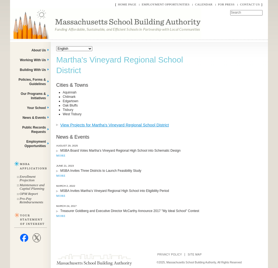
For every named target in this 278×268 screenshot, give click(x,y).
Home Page (127, 4)
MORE (60, 155)
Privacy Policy (169, 254)
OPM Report (29, 193)
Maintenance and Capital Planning (32, 186)
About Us (38, 50)
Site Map (195, 254)
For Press (226, 4)
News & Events (34, 118)
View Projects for (114, 125)
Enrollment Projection (28, 178)
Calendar (203, 4)
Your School (36, 108)
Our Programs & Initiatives (33, 96)
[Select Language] (74, 48)
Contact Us (250, 4)
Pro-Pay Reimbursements (31, 200)
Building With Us (33, 70)
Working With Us (33, 60)
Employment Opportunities (165, 4)
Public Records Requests (34, 130)
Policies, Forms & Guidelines (32, 82)
